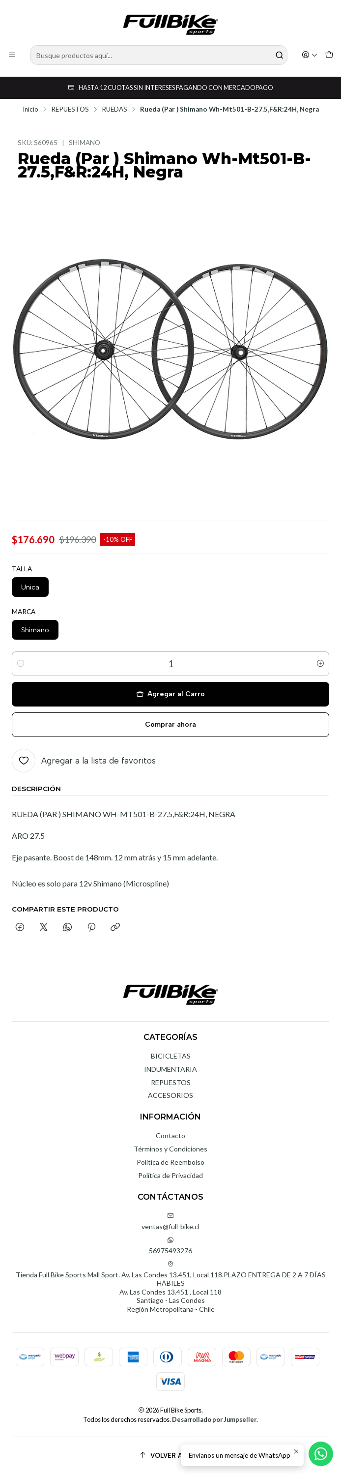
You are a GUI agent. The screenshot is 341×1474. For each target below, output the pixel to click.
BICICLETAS (171, 1056)
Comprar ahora (170, 724)
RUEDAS (114, 109)
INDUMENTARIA (170, 1069)
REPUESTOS (70, 109)
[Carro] (329, 55)
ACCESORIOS (170, 1095)
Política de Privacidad (170, 1175)
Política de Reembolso (170, 1162)
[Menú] (12, 55)
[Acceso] (309, 55)
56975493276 (170, 1246)
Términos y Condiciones (170, 1149)
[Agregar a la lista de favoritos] (84, 760)
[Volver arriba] (170, 1455)
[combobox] (158, 55)
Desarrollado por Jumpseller (214, 1419)
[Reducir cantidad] (20, 664)
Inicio (30, 109)
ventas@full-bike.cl (170, 1221)
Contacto (170, 1135)
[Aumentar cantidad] (320, 664)
